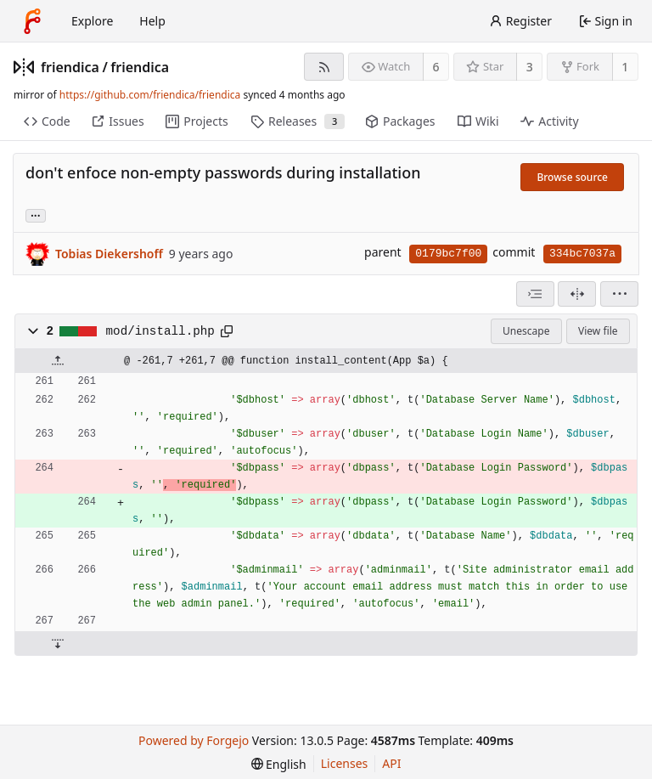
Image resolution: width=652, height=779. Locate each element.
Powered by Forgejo (193, 740)
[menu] (619, 294)
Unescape (526, 331)
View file (597, 331)
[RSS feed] (324, 67)
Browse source (572, 177)
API (391, 763)
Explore (92, 21)
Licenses (344, 763)
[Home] (32, 21)
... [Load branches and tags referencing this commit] (36, 214)
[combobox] (535, 294)
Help (152, 21)
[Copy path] (227, 331)
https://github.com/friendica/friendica (149, 94)
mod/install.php (160, 331)
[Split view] (577, 294)
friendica (70, 67)
